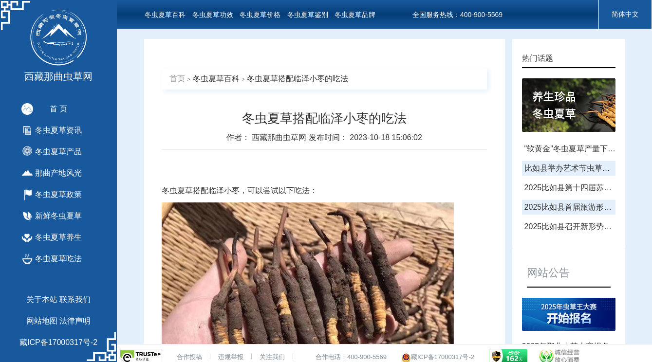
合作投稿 (189, 357)
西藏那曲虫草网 (280, 137)
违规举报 (230, 357)
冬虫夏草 (177, 190)
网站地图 (41, 321)
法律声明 (75, 321)
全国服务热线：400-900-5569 (457, 14)
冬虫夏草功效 (212, 14)
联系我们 (75, 299)
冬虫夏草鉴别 (307, 14)
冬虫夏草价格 (260, 14)
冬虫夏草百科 (165, 14)
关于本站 (41, 299)
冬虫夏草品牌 (355, 14)
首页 (177, 78)
